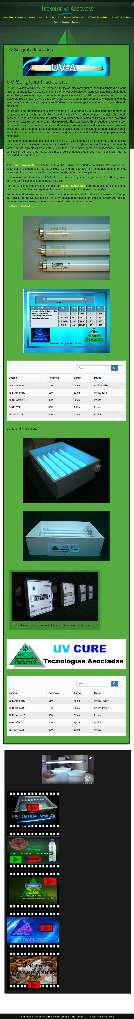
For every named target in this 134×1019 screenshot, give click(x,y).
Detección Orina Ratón (121, 17)
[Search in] (121, 368)
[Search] (114, 368)
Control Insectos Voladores (14, 17)
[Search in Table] (93, 368)
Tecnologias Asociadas (67, 8)
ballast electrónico (72, 185)
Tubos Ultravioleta (53, 17)
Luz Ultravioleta (24, 165)
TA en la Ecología (61, 22)
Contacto (76, 22)
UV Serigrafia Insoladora (98, 17)
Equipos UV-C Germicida (74, 17)
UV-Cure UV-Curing (20, 206)
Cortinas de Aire (36, 17)
